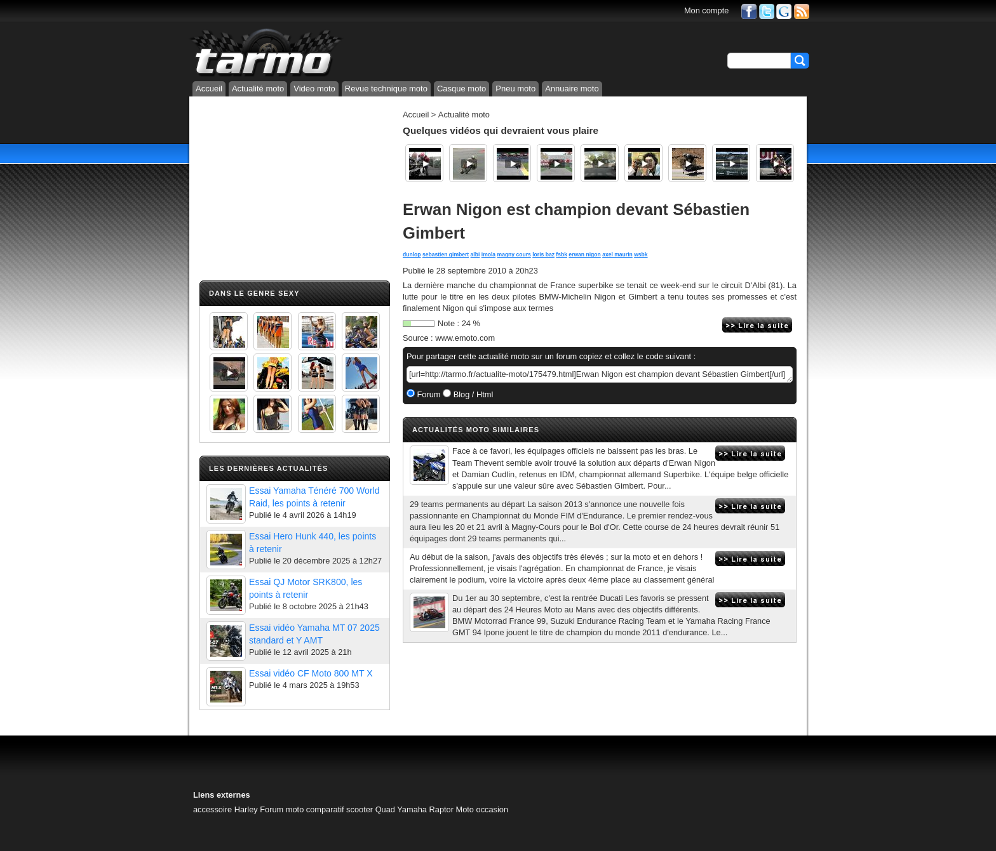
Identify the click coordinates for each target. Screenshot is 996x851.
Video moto (314, 88)
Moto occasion (482, 809)
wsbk (640, 254)
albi (475, 254)
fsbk (561, 254)
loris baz (543, 254)
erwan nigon (584, 254)
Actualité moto (258, 88)
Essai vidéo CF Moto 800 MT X (311, 673)
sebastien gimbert (445, 254)
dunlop (412, 254)
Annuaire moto (572, 88)
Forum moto (282, 809)
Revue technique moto (386, 88)
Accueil (209, 88)
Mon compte (706, 10)
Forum (428, 394)
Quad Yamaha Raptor (414, 809)
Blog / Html (472, 394)
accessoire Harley (225, 809)
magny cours (514, 254)
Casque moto (461, 88)
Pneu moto (515, 88)
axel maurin (617, 254)
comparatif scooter (339, 809)
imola (488, 254)
